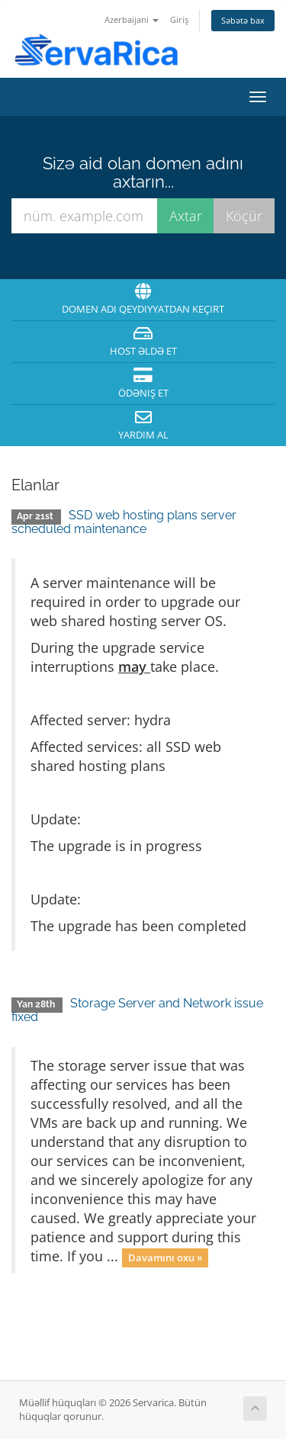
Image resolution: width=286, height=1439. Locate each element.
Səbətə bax (243, 20)
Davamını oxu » (165, 1257)
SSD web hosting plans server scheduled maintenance (123, 522)
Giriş (179, 19)
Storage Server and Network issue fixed (137, 1010)
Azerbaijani (131, 19)
